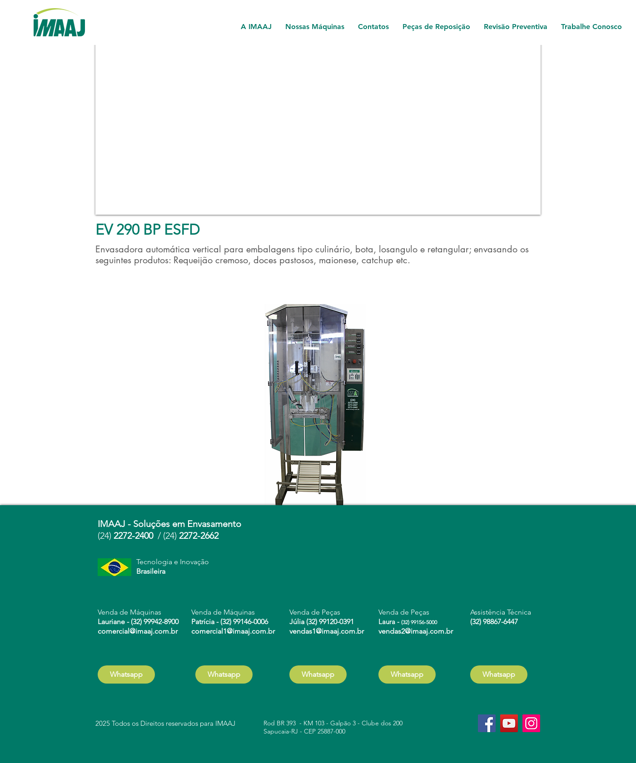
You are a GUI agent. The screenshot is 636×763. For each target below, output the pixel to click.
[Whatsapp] (126, 674)
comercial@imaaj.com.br (138, 631)
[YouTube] (509, 723)
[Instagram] (531, 723)
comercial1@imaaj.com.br (233, 631)
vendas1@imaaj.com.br (326, 631)
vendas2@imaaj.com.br (415, 631)
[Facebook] (487, 723)
